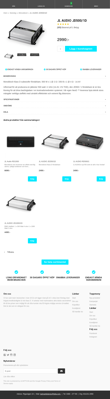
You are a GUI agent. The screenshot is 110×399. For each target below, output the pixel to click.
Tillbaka (8, 252)
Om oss (75, 301)
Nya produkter (94, 298)
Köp (32, 179)
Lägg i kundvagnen (80, 48)
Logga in (41, 6)
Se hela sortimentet (55, 262)
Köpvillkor (76, 305)
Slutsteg (13, 13)
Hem (5, 13)
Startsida (92, 305)
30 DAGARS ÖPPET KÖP (55, 69)
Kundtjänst (76, 308)
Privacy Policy (46, 381)
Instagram (93, 337)
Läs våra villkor (9, 377)
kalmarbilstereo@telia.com (50, 394)
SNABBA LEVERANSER (90, 69)
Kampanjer (93, 301)
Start (74, 298)
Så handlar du (77, 312)
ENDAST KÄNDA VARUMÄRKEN (19, 69)
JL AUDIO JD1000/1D (13, 223)
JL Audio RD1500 (11, 161)
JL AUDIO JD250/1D (47, 161)
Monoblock (23, 13)
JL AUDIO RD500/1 (81, 161)
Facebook (93, 333)
